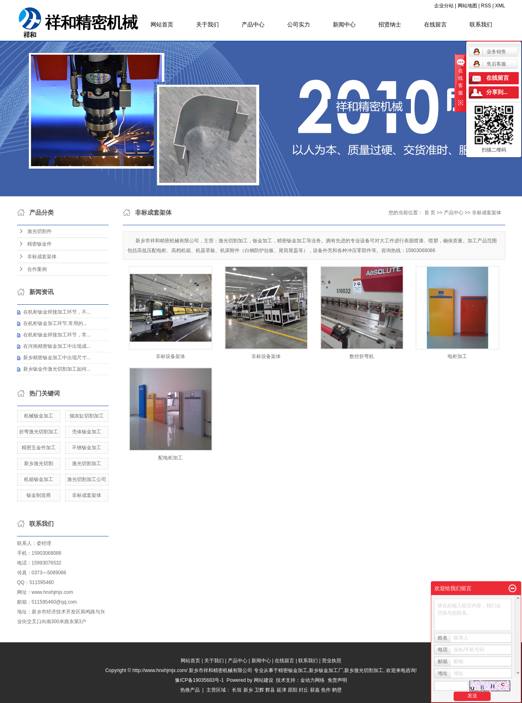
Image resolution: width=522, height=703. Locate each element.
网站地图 (467, 6)
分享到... (497, 92)
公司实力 (298, 24)
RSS (486, 6)
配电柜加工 (170, 458)
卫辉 (259, 690)
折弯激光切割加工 (38, 432)
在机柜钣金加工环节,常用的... (55, 323)
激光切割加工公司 (86, 479)
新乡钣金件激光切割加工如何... (57, 369)
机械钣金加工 (38, 416)
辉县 (270, 690)
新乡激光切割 (38, 463)
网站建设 (263, 680)
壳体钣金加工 (86, 432)
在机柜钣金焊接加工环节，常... (57, 335)
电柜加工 (457, 356)
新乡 (248, 690)
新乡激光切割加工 (363, 670)
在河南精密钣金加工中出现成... (57, 346)
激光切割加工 (86, 463)
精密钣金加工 (293, 670)
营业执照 (331, 660)
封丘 (303, 690)
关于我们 (207, 24)
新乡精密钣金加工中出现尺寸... (57, 357)
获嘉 (315, 690)
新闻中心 (344, 24)
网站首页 (162, 24)
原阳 (292, 690)
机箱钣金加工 (38, 479)
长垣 (237, 690)
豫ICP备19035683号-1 (199, 680)
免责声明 (337, 680)
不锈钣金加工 (86, 447)
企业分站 (444, 6)
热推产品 (190, 690)
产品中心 (253, 24)
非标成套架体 (42, 256)
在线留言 (435, 24)
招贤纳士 (389, 24)
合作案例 (37, 269)
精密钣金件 (39, 244)
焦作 (326, 690)
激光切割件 (39, 231)
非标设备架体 (170, 356)
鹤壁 (337, 690)
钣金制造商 (38, 495)
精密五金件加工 (39, 447)
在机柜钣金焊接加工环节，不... (57, 312)
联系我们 (481, 24)
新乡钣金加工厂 (326, 670)
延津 (281, 690)
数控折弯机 (361, 356)
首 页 (429, 212)
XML (500, 6)
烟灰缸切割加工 (87, 416)
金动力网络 (314, 680)
